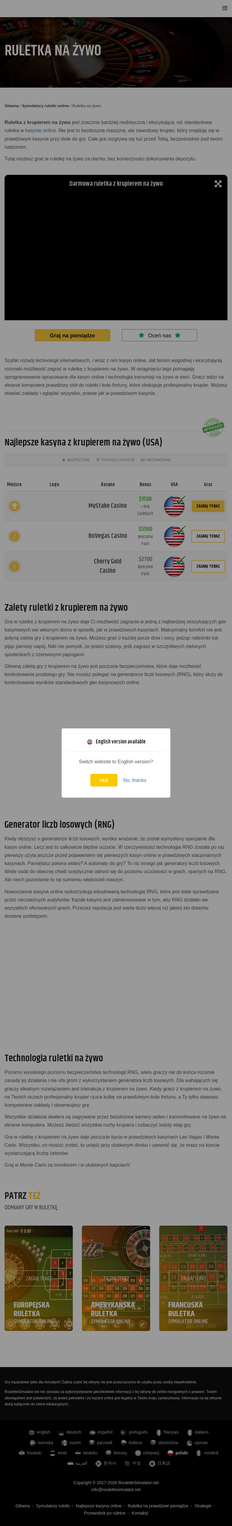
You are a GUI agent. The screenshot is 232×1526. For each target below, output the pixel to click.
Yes (104, 780)
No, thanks (134, 780)
